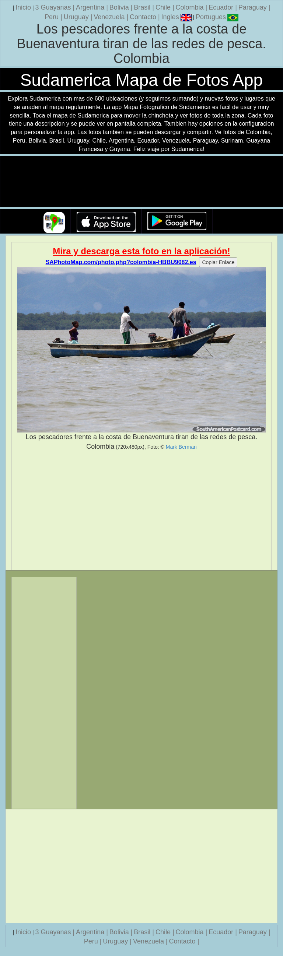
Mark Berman (181, 447)
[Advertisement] (141, 510)
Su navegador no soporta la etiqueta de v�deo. (141, 182)
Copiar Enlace (218, 262)
